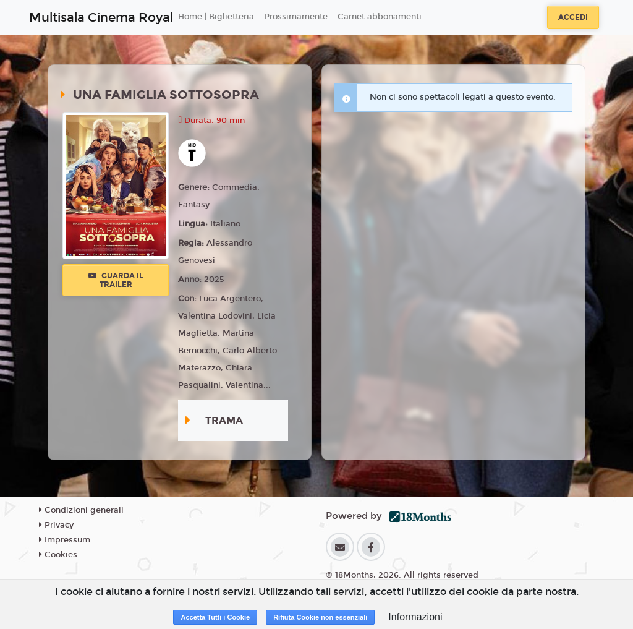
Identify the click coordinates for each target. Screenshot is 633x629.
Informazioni (415, 617)
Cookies (58, 555)
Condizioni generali (81, 510)
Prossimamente (296, 17)
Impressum (64, 540)
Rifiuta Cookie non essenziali (320, 617)
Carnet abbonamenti (380, 17)
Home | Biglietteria (216, 17)
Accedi (573, 17)
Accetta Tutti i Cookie (215, 617)
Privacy (56, 525)
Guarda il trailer (115, 280)
